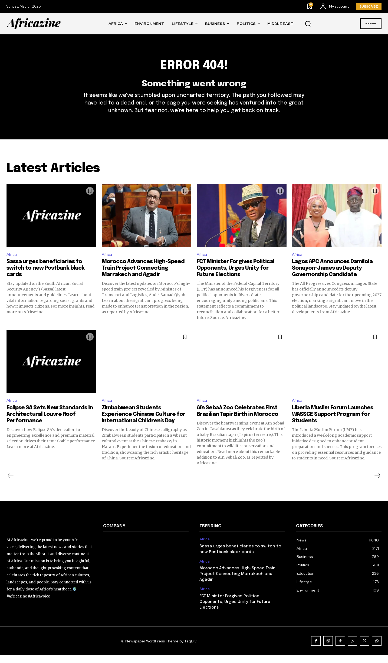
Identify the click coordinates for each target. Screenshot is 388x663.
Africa (12, 261)
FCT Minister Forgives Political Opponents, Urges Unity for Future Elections (235, 275)
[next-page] (377, 483)
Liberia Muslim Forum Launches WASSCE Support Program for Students (332, 422)
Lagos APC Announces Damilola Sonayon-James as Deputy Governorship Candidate (332, 275)
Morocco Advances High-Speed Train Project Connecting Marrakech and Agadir (143, 275)
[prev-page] (10, 483)
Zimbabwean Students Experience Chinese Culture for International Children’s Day (143, 422)
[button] (308, 24)
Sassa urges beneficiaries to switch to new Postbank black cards (45, 275)
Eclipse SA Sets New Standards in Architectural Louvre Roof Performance (49, 422)
